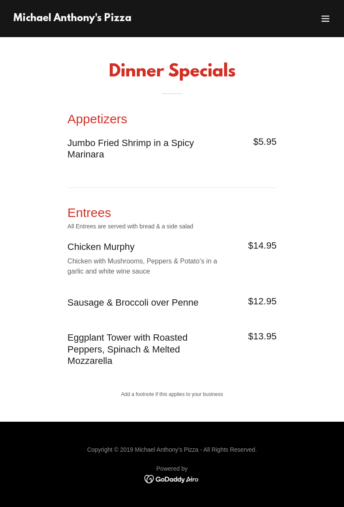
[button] (325, 18)
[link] (72, 18)
